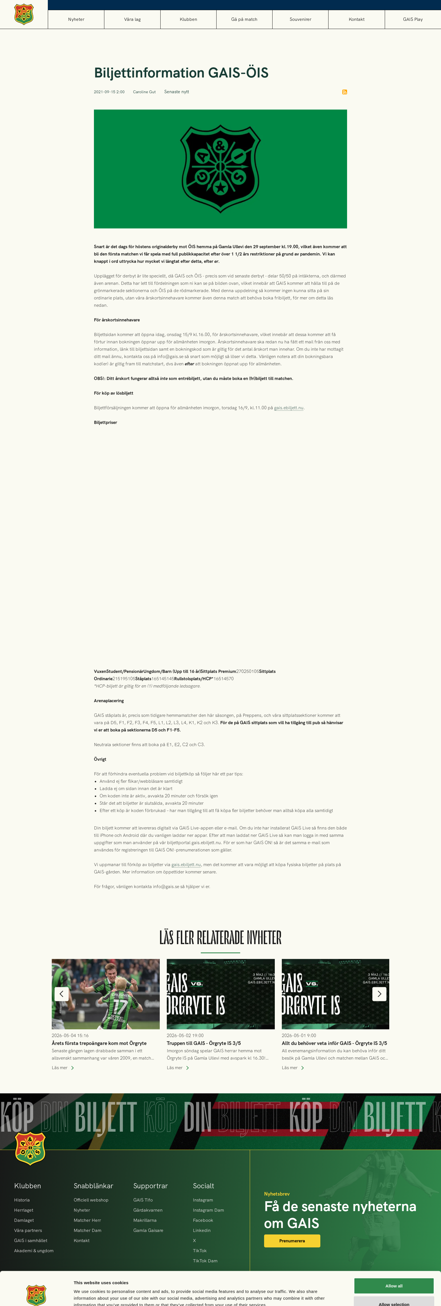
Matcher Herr (87, 1220)
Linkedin (202, 1230)
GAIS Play (413, 19)
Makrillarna (145, 1220)
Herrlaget (23, 1210)
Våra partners (28, 1230)
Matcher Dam (88, 1230)
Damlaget (24, 1220)
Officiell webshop (91, 1200)
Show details (295, 1291)
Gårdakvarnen (148, 1210)
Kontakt (356, 19)
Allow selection (394, 1272)
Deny (394, 1291)
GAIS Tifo (143, 1200)
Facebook (203, 1220)
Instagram (203, 1200)
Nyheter (76, 19)
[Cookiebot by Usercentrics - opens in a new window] (36, 1295)
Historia (22, 1200)
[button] (132, 19)
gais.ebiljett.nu (288, 423)
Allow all (394, 1254)
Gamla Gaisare (148, 1230)
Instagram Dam (208, 1210)
